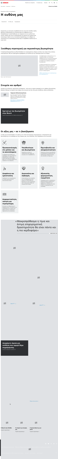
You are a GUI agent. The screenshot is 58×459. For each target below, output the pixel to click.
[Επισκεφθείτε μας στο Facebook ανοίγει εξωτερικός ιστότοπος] (51, 444)
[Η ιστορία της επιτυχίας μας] (21, 425)
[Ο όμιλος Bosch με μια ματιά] (36, 425)
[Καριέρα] (45, 3)
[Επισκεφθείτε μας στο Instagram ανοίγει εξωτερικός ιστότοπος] (54, 444)
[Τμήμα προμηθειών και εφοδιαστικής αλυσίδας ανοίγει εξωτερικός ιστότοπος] (41, 447)
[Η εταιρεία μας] (39, 3)
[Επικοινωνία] (49, 3)
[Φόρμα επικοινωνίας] (34, 401)
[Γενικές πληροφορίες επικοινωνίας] (7, 447)
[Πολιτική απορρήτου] (40, 453)
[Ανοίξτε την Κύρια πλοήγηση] (57, 3)
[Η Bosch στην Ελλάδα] (7, 425)
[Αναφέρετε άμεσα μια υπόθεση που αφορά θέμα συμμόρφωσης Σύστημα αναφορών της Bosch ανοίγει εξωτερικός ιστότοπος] (14, 348)
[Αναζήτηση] (52, 3)
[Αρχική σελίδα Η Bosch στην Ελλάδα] (4, 2)
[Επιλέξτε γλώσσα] (54, 3)
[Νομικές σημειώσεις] (33, 453)
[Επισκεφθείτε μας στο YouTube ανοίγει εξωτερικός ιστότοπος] (48, 444)
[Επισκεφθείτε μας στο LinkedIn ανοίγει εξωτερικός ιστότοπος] (46, 444)
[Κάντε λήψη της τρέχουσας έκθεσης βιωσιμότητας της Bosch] (19, 100)
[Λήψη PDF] (13, 303)
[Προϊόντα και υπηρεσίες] (30, 3)
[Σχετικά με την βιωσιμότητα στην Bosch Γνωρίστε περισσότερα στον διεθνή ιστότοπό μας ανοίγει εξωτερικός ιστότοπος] (14, 116)
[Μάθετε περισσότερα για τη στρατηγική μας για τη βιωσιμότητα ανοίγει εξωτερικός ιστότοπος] (48, 73)
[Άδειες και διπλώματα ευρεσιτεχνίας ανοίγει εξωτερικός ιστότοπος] (22, 447)
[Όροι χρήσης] (27, 453)
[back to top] (56, 452)
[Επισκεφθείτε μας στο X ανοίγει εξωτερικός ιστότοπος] (56, 444)
